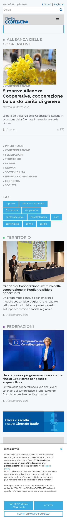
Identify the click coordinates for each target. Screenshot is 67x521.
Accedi (47, 4)
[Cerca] (30, 10)
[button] (61, 449)
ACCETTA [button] (48, 505)
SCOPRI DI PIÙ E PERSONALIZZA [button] (33, 514)
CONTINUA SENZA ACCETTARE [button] (18, 505)
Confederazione (17, 86)
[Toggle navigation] (57, 20)
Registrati (59, 4)
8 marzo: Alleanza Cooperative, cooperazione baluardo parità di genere (33, 96)
